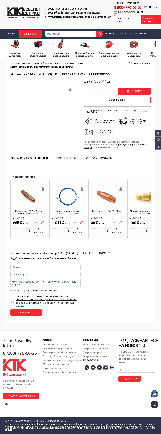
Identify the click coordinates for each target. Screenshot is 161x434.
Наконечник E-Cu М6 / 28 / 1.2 (106, 212)
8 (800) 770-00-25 (127, 7)
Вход (118, 3)
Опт (39, 222)
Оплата (122, 34)
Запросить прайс (123, 19)
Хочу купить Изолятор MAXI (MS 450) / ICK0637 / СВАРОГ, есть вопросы (45, 283)
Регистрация (132, 3)
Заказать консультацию (21, 396)
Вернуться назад (141, 63)
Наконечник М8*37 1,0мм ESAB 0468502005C (28, 212)
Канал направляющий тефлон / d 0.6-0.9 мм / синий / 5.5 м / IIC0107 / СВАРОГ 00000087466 (67, 212)
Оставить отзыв (117, 111)
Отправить (26, 312)
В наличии (141, 111)
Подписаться (130, 379)
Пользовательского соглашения (123, 426)
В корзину (134, 91)
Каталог (30, 34)
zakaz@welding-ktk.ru (130, 12)
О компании (138, 34)
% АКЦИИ (10, 34)
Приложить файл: (20, 291)
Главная (109, 34)
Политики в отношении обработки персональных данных (74, 426)
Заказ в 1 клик (117, 99)
